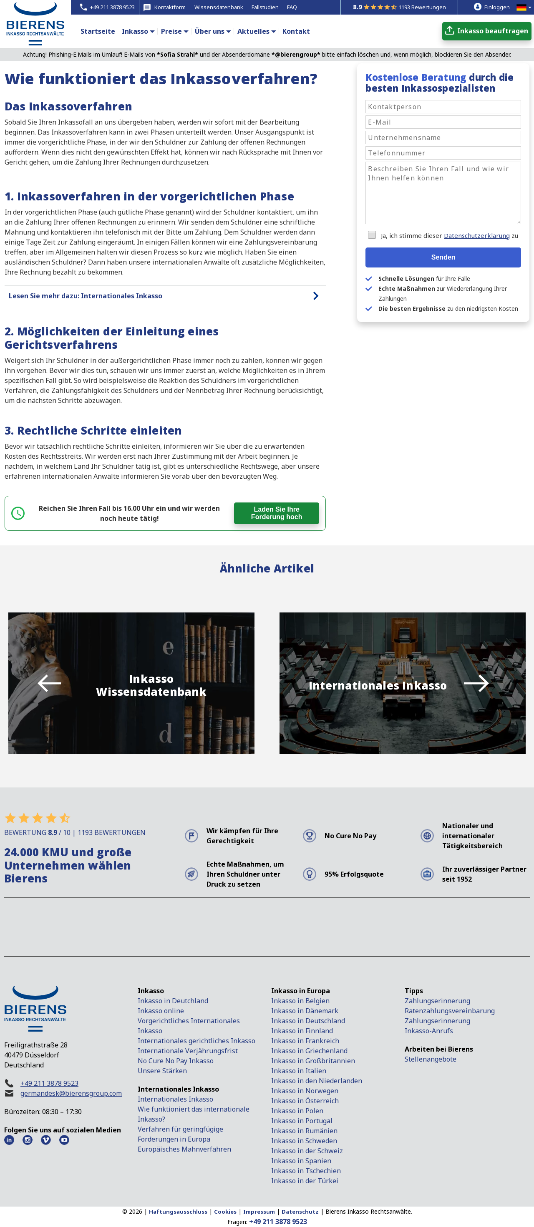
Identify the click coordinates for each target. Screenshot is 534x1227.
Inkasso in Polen (297, 1110)
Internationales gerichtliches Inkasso (196, 1040)
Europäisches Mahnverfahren (184, 1149)
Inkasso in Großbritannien (313, 1060)
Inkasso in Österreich (305, 1100)
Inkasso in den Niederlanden (316, 1080)
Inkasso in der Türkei (304, 1180)
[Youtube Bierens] (64, 1140)
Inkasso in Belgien (300, 1000)
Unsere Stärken (162, 1070)
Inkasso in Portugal (301, 1120)
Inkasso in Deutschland (308, 1020)
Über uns (209, 31)
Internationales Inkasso (175, 1099)
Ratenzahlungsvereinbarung (450, 1010)
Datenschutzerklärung (477, 235)
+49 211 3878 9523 (49, 1083)
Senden (443, 257)
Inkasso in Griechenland (309, 1050)
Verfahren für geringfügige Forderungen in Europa (180, 1134)
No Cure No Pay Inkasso (176, 1060)
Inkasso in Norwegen (304, 1090)
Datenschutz (300, 1211)
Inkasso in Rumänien (304, 1130)
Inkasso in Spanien (301, 1160)
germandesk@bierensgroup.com (71, 1093)
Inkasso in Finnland (302, 1030)
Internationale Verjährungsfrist (188, 1050)
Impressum (259, 1211)
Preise (171, 31)
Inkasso (135, 31)
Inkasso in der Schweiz (307, 1150)
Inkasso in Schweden (304, 1140)
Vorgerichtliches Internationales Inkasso (189, 1025)
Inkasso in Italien (298, 1070)
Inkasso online (161, 1010)
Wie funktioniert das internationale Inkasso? (193, 1114)
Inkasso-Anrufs (429, 1030)
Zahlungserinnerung (437, 1000)
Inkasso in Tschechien (306, 1170)
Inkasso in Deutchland (173, 1000)
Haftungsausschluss (178, 1211)
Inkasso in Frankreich (305, 1040)
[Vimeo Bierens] (46, 1140)
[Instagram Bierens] (28, 1140)
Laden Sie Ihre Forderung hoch (276, 513)
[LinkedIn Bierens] (9, 1140)
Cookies (225, 1211)
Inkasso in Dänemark (304, 1010)
